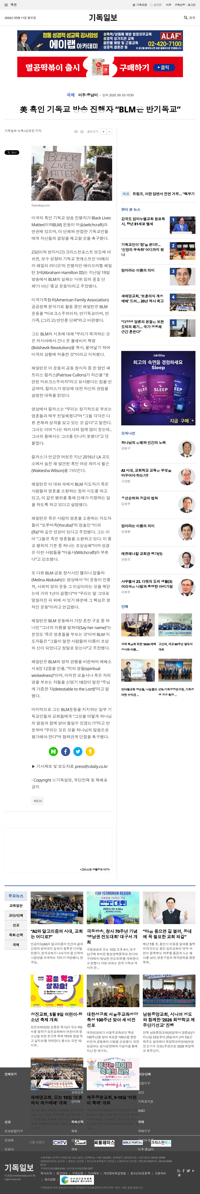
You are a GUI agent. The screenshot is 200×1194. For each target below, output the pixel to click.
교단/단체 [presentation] (16, 915)
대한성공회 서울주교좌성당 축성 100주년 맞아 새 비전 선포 (112, 1019)
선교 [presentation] (16, 925)
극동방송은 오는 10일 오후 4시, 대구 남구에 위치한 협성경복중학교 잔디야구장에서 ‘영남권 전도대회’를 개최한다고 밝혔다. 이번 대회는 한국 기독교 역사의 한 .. (112, 958)
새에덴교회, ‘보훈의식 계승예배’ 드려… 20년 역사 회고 (142, 299)
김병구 (125, 448)
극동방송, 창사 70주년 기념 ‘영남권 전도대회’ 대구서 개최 (112, 936)
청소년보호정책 (140, 1173)
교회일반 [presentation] (15, 905)
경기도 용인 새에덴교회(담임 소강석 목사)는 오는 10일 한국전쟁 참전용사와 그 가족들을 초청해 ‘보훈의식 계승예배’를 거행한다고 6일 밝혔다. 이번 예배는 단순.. (57, 1119)
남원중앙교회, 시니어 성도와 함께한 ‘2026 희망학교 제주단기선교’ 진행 (169, 1019)
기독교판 (141, 5)
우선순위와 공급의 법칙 (139, 498)
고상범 (125, 481)
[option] (139, 633)
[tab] (16, 906)
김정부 (125, 504)
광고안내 (62, 1173)
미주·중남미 (88, 95)
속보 (125, 193)
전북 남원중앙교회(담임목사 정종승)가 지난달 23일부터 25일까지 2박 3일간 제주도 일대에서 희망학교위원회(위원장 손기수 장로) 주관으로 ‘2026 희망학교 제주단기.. (169, 1041)
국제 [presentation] (16, 944)
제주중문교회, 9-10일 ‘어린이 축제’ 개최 (112, 1100)
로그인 (191, 5)
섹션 (11, 5)
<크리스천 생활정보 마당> (95, 869)
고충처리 (160, 1173)
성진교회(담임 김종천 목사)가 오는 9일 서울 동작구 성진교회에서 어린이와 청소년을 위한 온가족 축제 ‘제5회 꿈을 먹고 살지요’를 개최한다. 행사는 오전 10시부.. (57, 1036)
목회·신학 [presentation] (16, 935)
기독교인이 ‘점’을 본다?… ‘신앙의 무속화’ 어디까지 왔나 (142, 249)
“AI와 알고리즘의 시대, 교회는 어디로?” (57, 934)
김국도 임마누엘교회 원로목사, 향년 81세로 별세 (143, 221)
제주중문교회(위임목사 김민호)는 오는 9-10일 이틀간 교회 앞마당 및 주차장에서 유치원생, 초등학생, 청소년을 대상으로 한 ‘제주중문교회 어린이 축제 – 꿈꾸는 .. (113, 1119)
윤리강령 (50, 1179)
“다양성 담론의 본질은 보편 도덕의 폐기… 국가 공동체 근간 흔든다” (142, 326)
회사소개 (46, 1173)
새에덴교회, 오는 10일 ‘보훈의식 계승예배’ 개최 (56, 1100)
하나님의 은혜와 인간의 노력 (143, 442)
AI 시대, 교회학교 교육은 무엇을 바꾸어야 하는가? (146, 473)
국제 (71, 95)
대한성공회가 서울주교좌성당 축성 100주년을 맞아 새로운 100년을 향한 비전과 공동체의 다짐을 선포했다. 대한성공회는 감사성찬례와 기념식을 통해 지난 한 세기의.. (113, 1041)
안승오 (125, 559)
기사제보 (93, 1173)
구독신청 (180, 5)
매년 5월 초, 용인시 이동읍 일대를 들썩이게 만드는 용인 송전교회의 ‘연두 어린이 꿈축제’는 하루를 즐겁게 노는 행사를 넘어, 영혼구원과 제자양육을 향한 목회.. (169, 953)
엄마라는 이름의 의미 (137, 270)
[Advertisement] (158, 157)
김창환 (125, 531)
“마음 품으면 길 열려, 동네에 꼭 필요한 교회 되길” (167, 934)
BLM (39, 801)
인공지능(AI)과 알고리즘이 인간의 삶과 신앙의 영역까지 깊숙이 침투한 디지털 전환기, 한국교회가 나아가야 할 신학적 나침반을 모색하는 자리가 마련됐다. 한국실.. (57, 953)
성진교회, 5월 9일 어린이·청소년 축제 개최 (56, 1017)
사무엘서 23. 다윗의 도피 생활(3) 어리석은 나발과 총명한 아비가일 (147, 584)
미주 (168, 5)
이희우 (125, 592)
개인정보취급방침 (114, 1173)
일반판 (157, 5)
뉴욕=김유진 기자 (29, 131)
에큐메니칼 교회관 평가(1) (141, 553)
